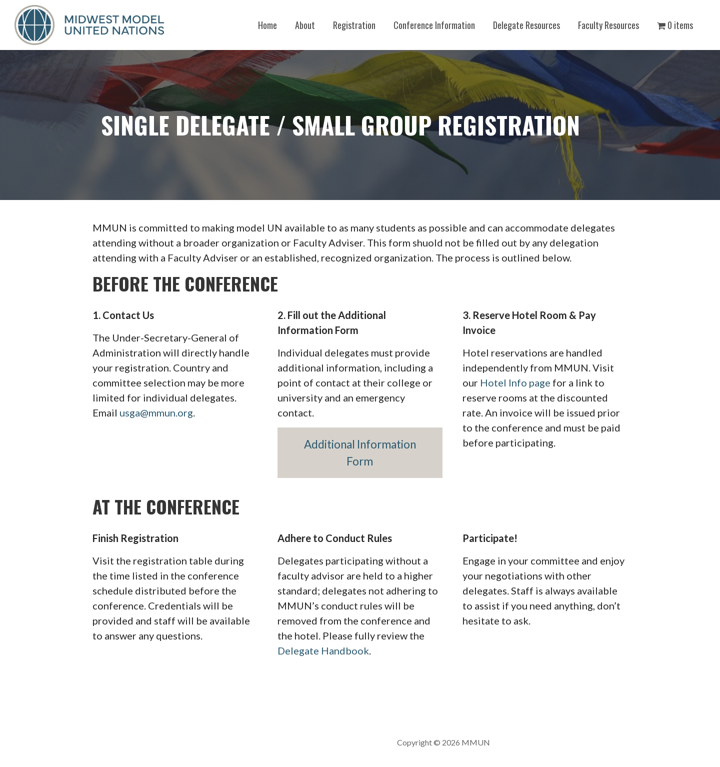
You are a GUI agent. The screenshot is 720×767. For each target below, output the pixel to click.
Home (267, 25)
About (305, 25)
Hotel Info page (515, 382)
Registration (354, 25)
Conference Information (434, 25)
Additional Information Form (360, 453)
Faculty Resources (608, 25)
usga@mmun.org (156, 412)
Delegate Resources (526, 25)
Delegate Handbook (323, 650)
